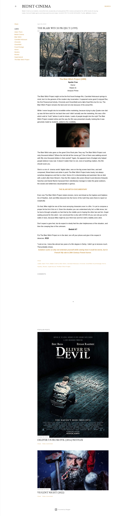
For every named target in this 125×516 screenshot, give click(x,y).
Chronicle (17, 42)
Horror (16, 49)
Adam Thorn (18, 32)
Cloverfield (17, 44)
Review (16, 54)
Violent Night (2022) (50, 492)
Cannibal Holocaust (20, 39)
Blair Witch (17, 37)
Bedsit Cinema (36, 6)
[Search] (107, 6)
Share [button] (16, 24)
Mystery (17, 52)
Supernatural (18, 57)
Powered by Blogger (62, 509)
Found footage (19, 47)
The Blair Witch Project (21, 59)
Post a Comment (47, 443)
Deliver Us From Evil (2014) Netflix (60, 439)
